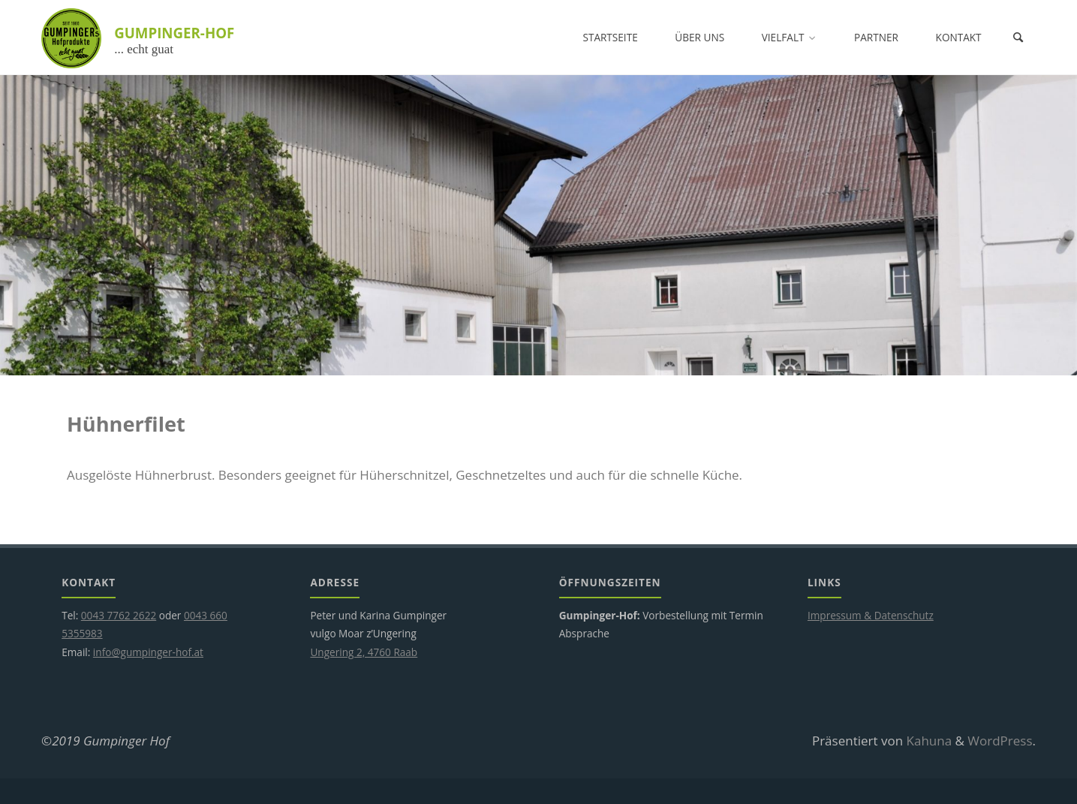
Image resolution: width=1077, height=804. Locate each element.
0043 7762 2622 (118, 615)
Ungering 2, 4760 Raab (363, 652)
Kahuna (927, 740)
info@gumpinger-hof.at (148, 652)
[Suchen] (1017, 37)
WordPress (999, 740)
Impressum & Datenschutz (871, 615)
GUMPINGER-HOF (174, 32)
